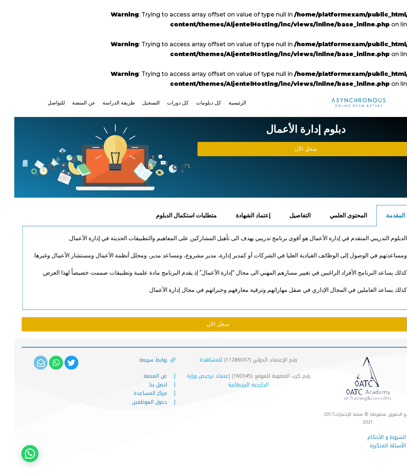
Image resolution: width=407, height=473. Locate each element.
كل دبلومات (194, 102)
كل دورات (163, 102)
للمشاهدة (196, 360)
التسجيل (136, 102)
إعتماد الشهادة (273, 215)
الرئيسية (223, 102)
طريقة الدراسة (104, 102)
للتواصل (42, 102)
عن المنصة (69, 102)
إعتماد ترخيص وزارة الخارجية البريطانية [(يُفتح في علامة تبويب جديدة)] (214, 380)
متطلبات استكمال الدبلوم (206, 215)
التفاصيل (320, 215)
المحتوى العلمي (368, 215)
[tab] (368, 215)
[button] (291, 149)
